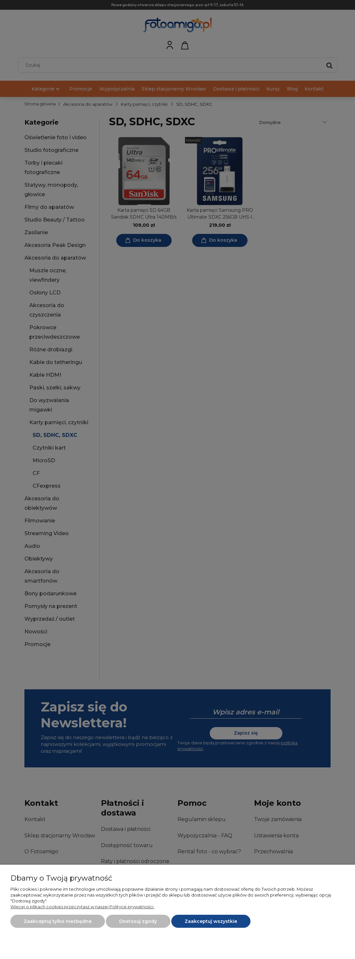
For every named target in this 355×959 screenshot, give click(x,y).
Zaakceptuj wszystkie (211, 921)
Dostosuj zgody (138, 921)
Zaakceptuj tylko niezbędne (58, 921)
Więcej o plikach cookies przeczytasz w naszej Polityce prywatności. (82, 906)
